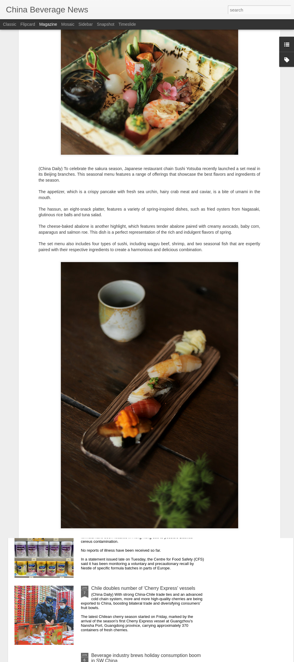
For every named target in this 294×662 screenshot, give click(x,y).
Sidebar (86, 24)
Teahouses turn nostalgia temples (126, 453)
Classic (9, 24)
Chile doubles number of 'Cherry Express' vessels (143, 588)
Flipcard (27, 24)
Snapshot (105, 24)
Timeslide (127, 24)
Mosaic (67, 24)
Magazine (48, 24)
